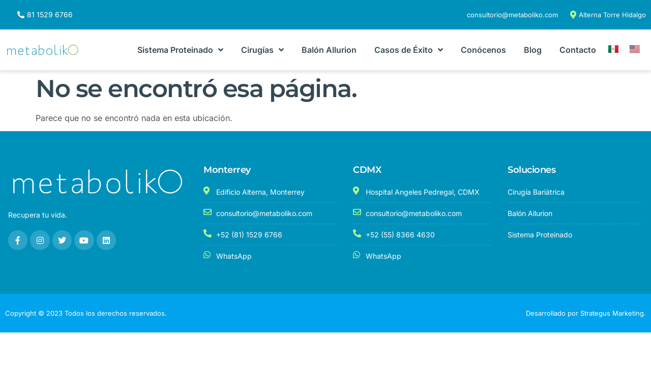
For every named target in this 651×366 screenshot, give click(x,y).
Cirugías (262, 50)
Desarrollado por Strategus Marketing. (586, 313)
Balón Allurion (329, 50)
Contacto (577, 50)
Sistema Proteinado (180, 50)
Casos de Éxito (408, 50)
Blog (533, 50)
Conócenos (483, 50)
